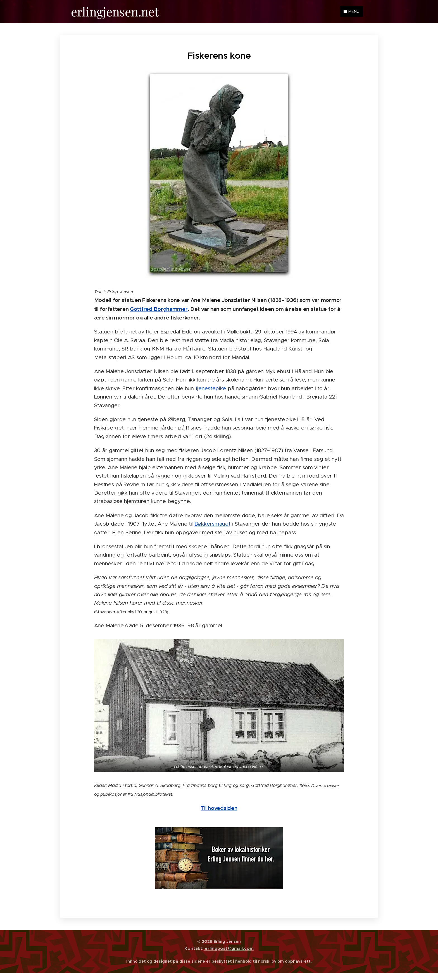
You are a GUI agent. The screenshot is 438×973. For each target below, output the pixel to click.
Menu (352, 11)
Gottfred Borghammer (159, 308)
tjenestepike (211, 388)
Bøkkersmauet (212, 524)
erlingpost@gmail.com (229, 948)
